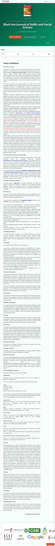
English (46, 1)
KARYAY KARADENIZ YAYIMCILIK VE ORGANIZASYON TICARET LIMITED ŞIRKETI (30, 21)
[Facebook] (3, 54)
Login (50, 1)
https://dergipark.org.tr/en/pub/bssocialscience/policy (15, 160)
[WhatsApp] (18, 54)
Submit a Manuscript (15, 37)
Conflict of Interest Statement (33, 112)
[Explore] (42, 37)
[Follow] (47, 43)
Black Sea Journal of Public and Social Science (27, 26)
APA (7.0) (16, 183)
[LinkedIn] (49, 54)
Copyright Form (19, 112)
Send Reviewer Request (30, 37)
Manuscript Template (26, 200)
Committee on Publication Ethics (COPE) (30, 170)
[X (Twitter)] (33, 54)
